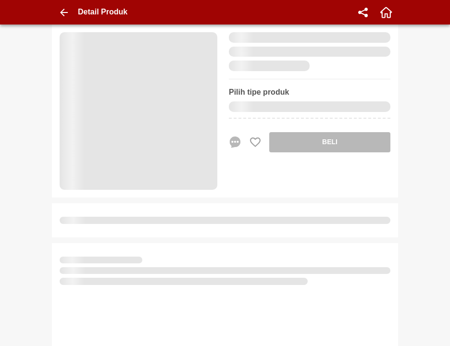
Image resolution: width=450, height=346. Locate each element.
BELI (330, 142)
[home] (386, 12)
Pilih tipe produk (259, 92)
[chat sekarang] (235, 142)
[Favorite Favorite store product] (255, 142)
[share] (363, 12)
